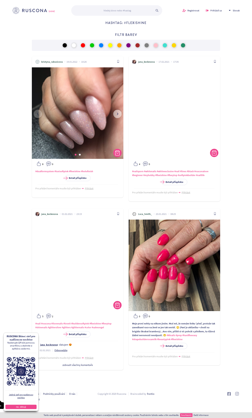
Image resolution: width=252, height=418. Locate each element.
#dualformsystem (44, 171)
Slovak (236, 10)
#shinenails (41, 327)
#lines (183, 171)
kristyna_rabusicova (52, 61)
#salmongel (98, 327)
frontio (150, 393)
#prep (179, 335)
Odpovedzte (60, 350)
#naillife (200, 175)
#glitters (66, 327)
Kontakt (35, 399)
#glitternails (77, 327)
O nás (72, 393)
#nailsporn (138, 171)
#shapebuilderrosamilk (144, 339)
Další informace (201, 415)
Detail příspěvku (75, 178)
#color (88, 327)
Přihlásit (89, 188)
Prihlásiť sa (216, 10)
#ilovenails (57, 323)
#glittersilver (54, 327)
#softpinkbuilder (186, 175)
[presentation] (38, 114)
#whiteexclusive (165, 171)
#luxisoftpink (61, 171)
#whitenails (150, 171)
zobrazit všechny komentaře (77, 365)
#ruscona (46, 323)
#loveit (67, 323)
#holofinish (87, 171)
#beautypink (163, 339)
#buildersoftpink (80, 323)
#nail (177, 171)
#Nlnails (171, 335)
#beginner (137, 175)
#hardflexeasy (189, 335)
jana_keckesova (146, 61)
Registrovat (193, 10)
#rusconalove (201, 171)
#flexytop (172, 175)
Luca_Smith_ (145, 214)
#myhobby (149, 175)
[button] (76, 154)
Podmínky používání (54, 393)
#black (190, 171)
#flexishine (74, 171)
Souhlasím (186, 415)
